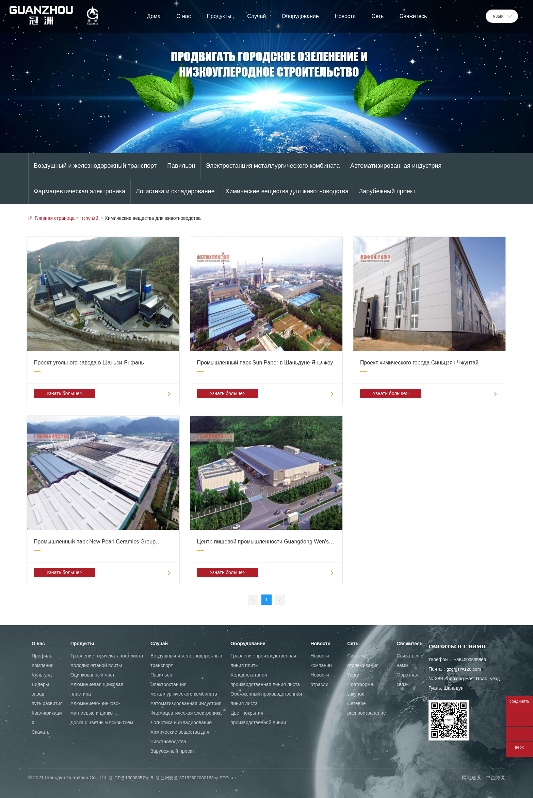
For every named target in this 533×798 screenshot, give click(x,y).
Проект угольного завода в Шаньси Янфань (89, 362)
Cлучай (90, 218)
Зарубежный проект (387, 191)
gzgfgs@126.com (464, 669)
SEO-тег (228, 777)
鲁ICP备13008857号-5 (131, 777)
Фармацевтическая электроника (79, 191)
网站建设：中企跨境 (483, 777)
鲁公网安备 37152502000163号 (187, 777)
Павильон (181, 165)
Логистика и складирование (175, 191)
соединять (519, 701)
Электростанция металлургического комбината (273, 165)
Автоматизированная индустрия (395, 165)
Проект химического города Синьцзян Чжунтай (419, 362)
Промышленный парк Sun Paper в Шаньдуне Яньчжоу (265, 362)
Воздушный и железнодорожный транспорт (95, 165)
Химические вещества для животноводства (287, 191)
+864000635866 (470, 659)
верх (519, 747)
